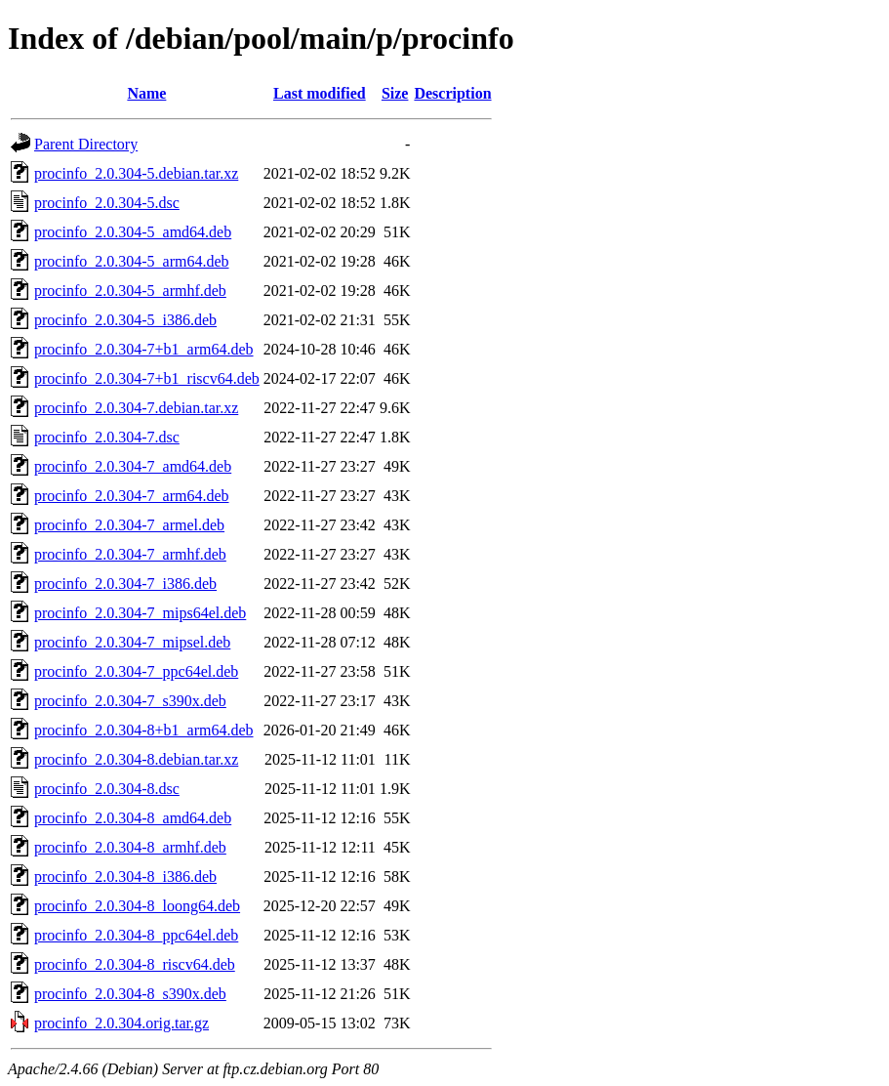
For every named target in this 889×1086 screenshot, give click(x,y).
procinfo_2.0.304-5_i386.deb (125, 320)
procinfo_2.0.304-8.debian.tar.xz (136, 759)
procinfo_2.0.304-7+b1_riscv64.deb (147, 378)
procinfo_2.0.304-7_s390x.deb (130, 700)
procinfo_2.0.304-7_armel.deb (129, 525)
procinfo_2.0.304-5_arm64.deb (131, 261)
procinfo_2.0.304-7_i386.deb (125, 583)
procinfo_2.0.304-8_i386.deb (125, 876)
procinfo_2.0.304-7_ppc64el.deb (136, 671)
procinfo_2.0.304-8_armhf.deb (130, 847)
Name (146, 93)
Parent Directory (86, 144)
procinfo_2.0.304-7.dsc (107, 437)
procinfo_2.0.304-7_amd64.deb (132, 466)
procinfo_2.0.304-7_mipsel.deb (132, 642)
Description (452, 93)
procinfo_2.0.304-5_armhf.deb (130, 290)
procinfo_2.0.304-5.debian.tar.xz (136, 173)
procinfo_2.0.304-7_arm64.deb (131, 495)
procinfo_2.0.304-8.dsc (107, 788)
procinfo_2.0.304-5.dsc (107, 202)
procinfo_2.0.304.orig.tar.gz (121, 1023)
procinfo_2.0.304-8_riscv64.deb (134, 964)
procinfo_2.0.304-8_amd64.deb (132, 818)
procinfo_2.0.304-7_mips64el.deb (140, 613)
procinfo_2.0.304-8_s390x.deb (130, 993)
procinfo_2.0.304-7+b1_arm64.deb (144, 349)
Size (395, 93)
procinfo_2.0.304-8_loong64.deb (137, 906)
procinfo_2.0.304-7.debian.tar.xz (136, 407)
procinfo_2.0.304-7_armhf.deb (130, 554)
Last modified (319, 93)
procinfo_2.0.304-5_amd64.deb (132, 232)
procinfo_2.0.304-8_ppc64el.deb (136, 935)
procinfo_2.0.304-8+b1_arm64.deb (144, 730)
